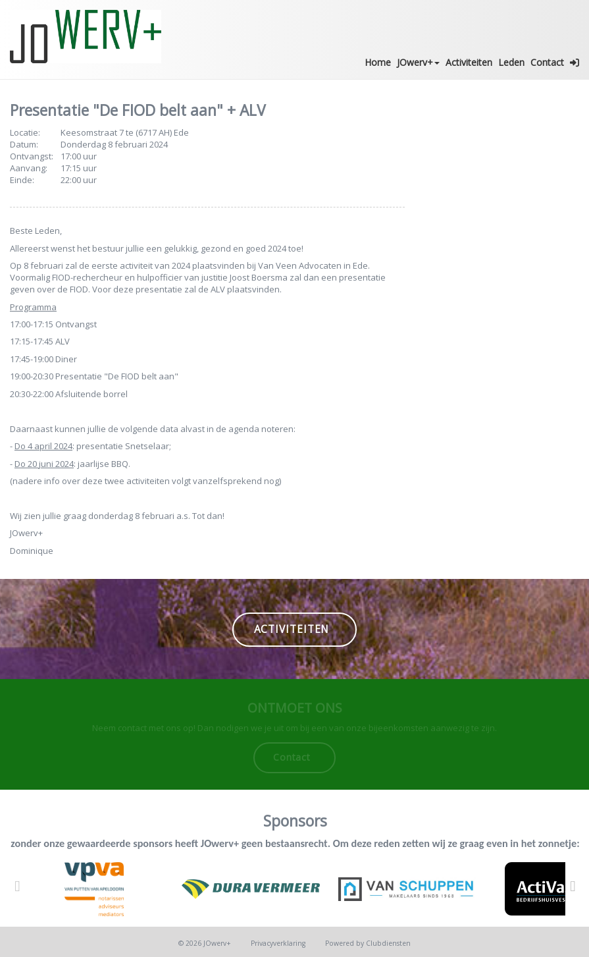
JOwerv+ (418, 62)
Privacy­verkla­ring (278, 943)
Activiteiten (469, 62)
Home (378, 62)
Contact (547, 62)
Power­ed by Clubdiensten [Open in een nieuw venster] (368, 943)
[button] (574, 62)
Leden (511, 62)
